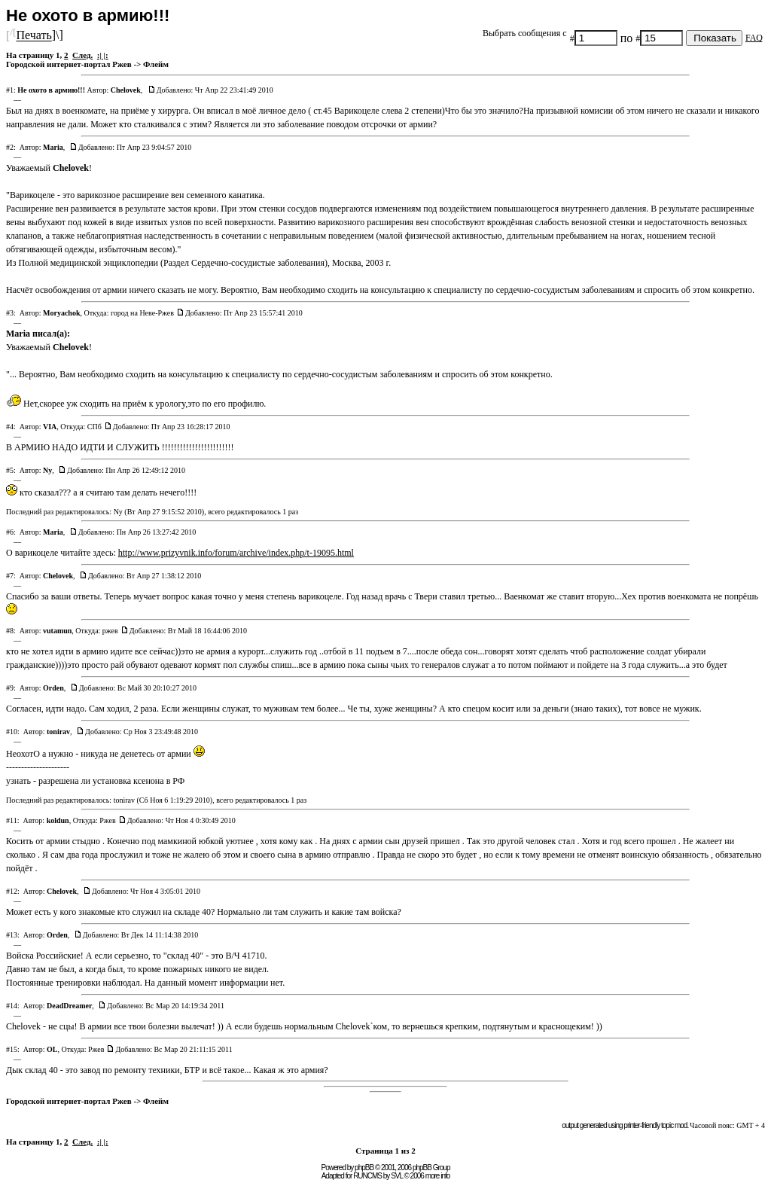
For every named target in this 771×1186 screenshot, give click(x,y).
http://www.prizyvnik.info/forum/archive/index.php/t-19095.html (236, 552)
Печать (33, 35)
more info (437, 1176)
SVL (397, 1176)
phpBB (364, 1167)
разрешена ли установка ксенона (101, 781)
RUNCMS (367, 1176)
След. (82, 54)
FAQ (754, 37)
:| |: (102, 54)
